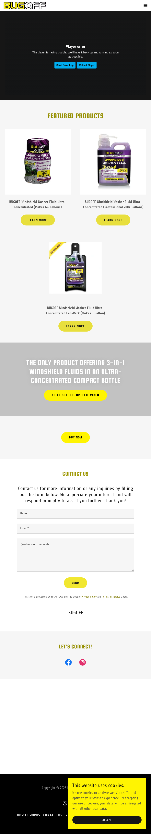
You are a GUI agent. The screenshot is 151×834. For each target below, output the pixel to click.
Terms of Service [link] (111, 596)
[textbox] (75, 514)
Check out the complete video (75, 395)
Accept (106, 820)
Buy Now (75, 437)
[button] (145, 5)
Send (75, 583)
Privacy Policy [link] (89, 596)
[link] (24, 5)
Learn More (38, 220)
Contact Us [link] (52, 819)
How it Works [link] (28, 819)
